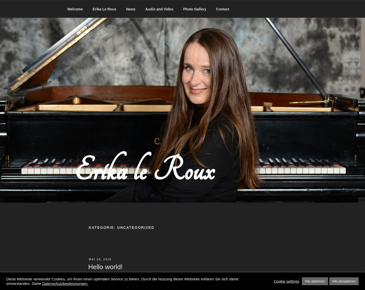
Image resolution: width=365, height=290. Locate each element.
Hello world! (105, 267)
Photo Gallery (194, 9)
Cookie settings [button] (286, 281)
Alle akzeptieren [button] (344, 281)
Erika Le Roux (104, 9)
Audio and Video (159, 9)
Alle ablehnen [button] (315, 281)
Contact (222, 9)
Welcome (75, 9)
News (131, 9)
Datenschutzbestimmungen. (65, 284)
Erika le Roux (144, 171)
